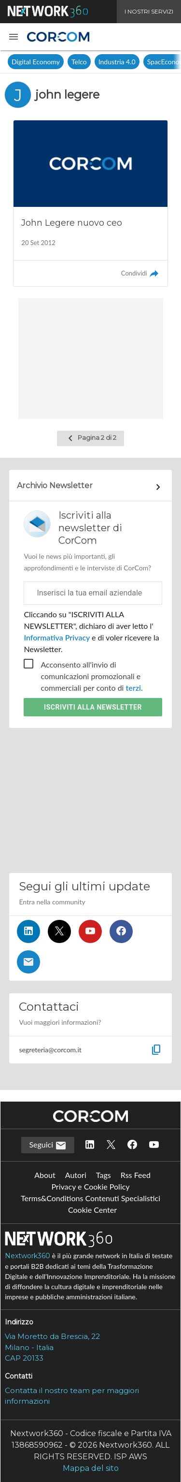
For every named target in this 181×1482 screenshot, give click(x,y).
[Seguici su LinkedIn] (28, 931)
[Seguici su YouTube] (90, 931)
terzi (133, 687)
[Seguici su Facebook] (121, 931)
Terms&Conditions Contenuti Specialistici (90, 1198)
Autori (75, 1174)
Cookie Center (92, 1209)
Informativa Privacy (58, 637)
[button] (13, 36)
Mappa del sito (91, 1468)
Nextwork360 (27, 1255)
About (45, 1174)
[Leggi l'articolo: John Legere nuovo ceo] (90, 203)
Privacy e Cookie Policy (90, 1186)
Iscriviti (93, 707)
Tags (103, 1174)
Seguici (48, 1145)
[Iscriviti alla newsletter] (28, 961)
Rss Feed (136, 1174)
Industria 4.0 (117, 62)
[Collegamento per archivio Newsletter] (90, 487)
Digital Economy (36, 62)
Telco (79, 62)
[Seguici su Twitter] (59, 931)
